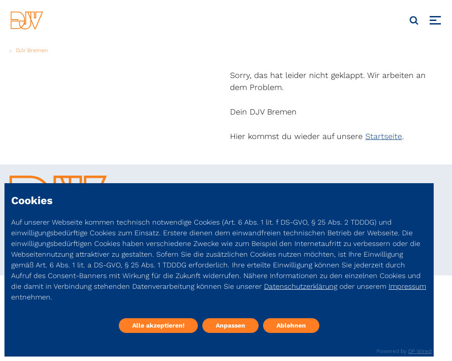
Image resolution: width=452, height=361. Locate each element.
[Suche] (414, 20)
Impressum (407, 286)
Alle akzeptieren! (158, 325)
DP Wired (419, 351)
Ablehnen (291, 325)
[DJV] (27, 20)
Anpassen (230, 325)
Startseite (383, 136)
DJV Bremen (32, 50)
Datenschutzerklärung (300, 286)
